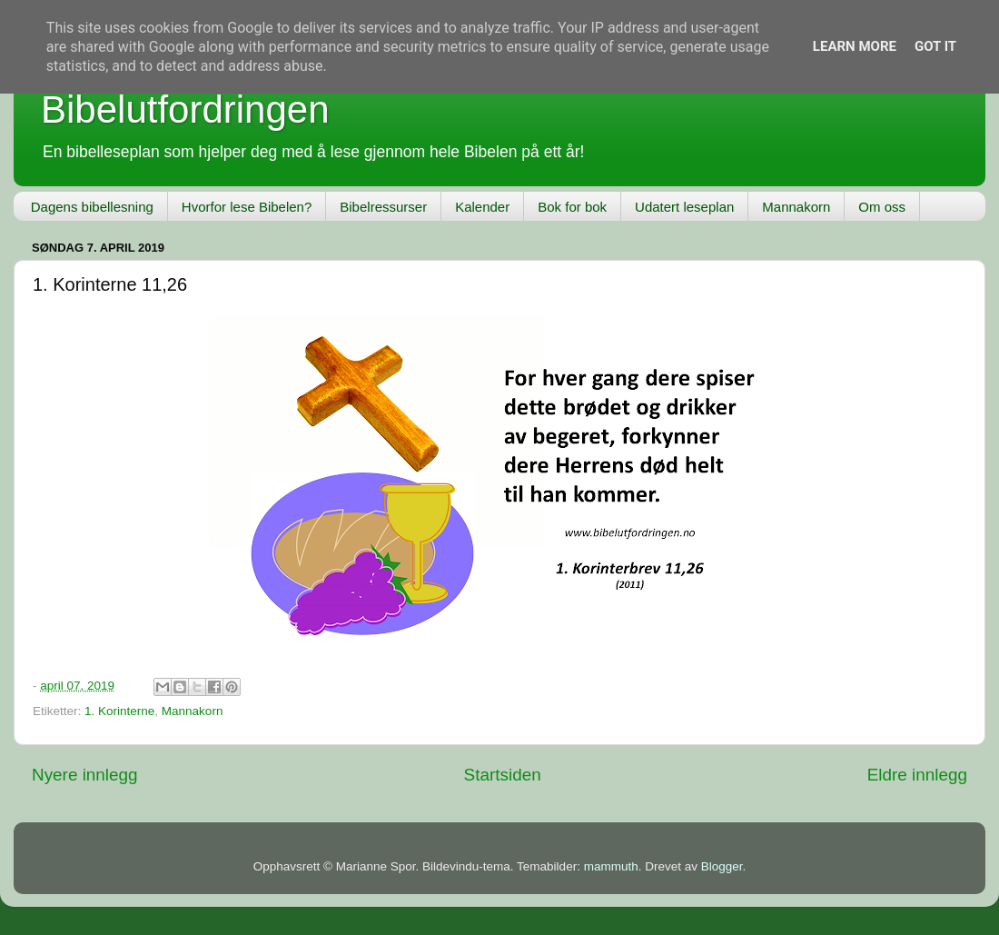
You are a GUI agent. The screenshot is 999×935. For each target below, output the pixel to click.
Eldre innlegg (917, 774)
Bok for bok (572, 206)
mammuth (611, 866)
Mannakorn (796, 206)
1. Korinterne (119, 711)
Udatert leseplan (684, 206)
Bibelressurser (383, 206)
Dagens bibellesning (92, 206)
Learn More (854, 46)
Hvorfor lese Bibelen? (247, 206)
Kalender (482, 206)
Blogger (722, 866)
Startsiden (502, 774)
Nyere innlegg (85, 774)
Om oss (881, 206)
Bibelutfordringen (185, 109)
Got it (935, 46)
